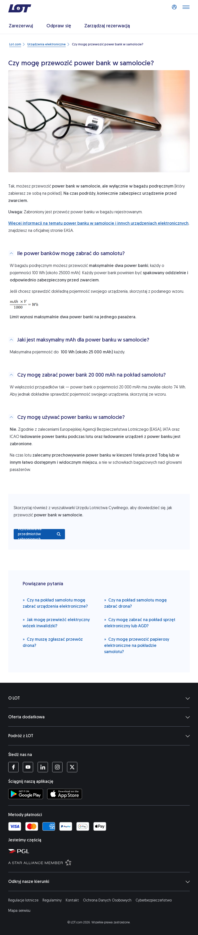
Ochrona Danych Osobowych (107, 900)
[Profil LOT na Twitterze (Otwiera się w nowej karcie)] (72, 767)
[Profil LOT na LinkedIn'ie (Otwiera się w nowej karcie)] (42, 767)
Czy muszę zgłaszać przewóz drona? (53, 642)
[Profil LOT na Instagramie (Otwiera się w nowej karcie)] (57, 767)
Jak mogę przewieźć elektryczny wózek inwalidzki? (56, 622)
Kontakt (72, 900)
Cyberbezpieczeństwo (154, 900)
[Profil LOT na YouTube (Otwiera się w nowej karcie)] (28, 767)
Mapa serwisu (19, 910)
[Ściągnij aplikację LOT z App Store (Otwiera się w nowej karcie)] (64, 794)
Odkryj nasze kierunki (99, 882)
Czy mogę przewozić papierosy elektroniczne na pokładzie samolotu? (136, 645)
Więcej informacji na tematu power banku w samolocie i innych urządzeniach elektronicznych (98, 223)
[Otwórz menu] (186, 8)
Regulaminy (52, 900)
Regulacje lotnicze (23, 900)
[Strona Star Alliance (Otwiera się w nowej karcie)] (101, 862)
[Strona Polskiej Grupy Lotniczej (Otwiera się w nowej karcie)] (101, 851)
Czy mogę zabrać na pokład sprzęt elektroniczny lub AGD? (139, 622)
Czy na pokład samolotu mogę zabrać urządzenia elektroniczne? (55, 603)
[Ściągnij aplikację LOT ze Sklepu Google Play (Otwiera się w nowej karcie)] (25, 794)
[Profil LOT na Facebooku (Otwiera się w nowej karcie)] (13, 767)
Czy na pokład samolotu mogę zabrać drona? (135, 603)
